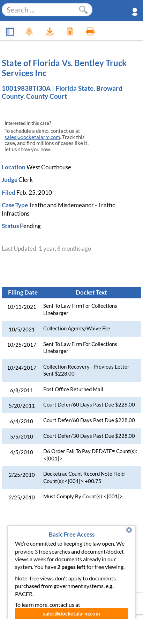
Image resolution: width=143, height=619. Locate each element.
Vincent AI (73, 551)
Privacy (59, 565)
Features (43, 537)
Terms (85, 565)
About (126, 537)
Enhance (73, 537)
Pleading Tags (112, 551)
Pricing (101, 537)
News (16, 537)
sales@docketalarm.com (32, 137)
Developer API (33, 551)
